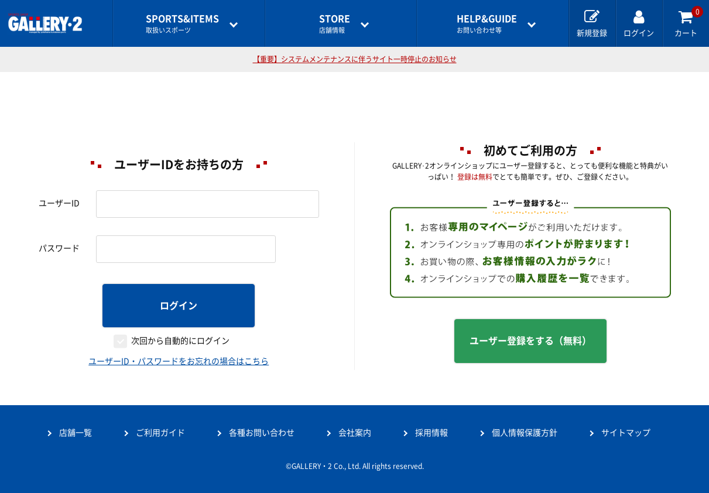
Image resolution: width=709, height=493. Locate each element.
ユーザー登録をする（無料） (530, 340)
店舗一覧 (75, 433)
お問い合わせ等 (487, 23)
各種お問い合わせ (261, 433)
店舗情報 (334, 23)
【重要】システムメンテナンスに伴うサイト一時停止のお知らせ (355, 59)
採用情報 (431, 433)
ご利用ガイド (160, 433)
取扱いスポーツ (182, 23)
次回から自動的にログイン (180, 341)
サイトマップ (625, 433)
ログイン (178, 305)
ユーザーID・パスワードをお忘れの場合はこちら (178, 361)
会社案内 (354, 433)
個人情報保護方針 (524, 433)
